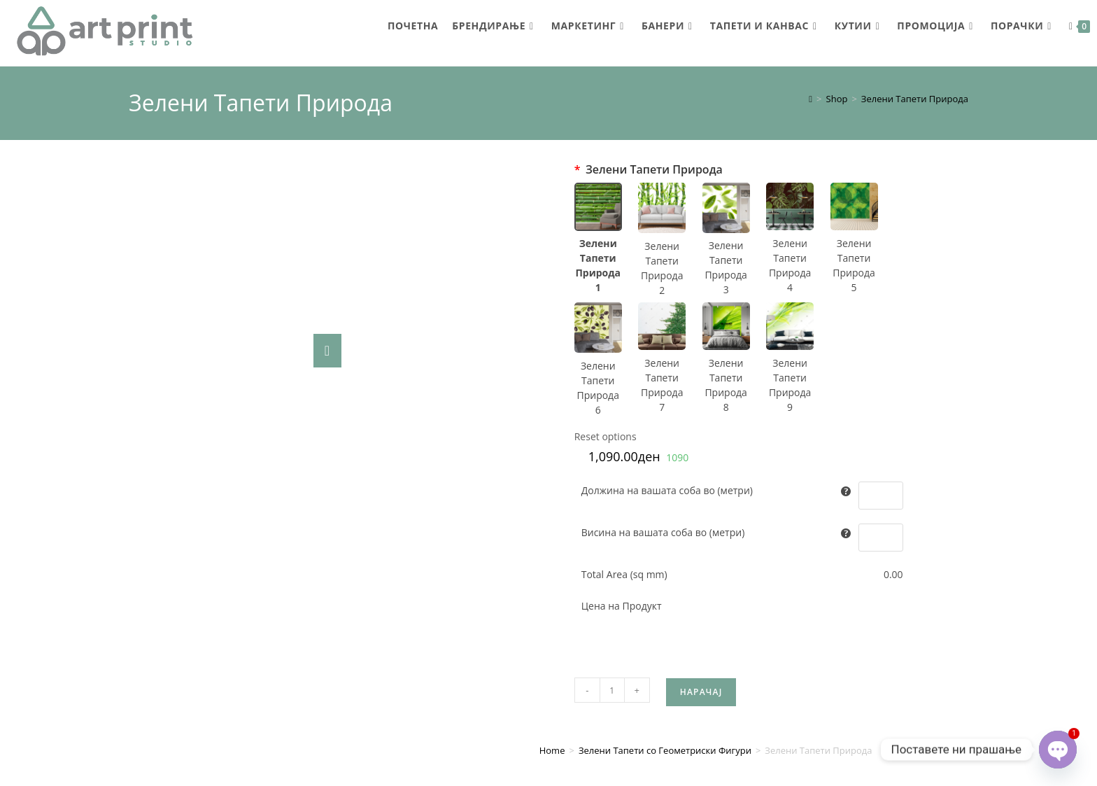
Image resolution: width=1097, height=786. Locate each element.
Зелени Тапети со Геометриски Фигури (665, 547)
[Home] (810, 98)
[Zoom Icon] (327, 350)
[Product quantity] (612, 487)
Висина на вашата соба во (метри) (663, 532)
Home (552, 547)
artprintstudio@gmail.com (866, 697)
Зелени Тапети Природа (914, 98)
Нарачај (701, 489)
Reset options (605, 436)
